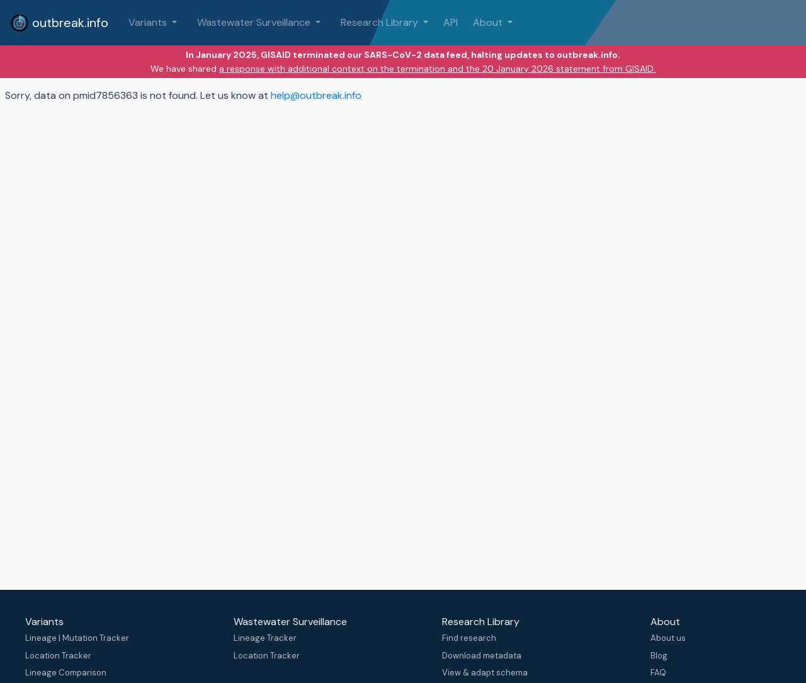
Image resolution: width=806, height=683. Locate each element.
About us (668, 638)
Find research (469, 638)
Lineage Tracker (265, 638)
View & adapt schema (485, 672)
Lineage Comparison (65, 672)
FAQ (658, 672)
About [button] (489, 22)
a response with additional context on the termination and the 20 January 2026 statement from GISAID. (437, 68)
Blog (658, 655)
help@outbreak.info (316, 95)
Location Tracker (58, 655)
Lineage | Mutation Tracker (77, 638)
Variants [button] (148, 22)
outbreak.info (59, 22)
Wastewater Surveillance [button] (255, 22)
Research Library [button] (381, 22)
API (450, 22)
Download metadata (481, 655)
